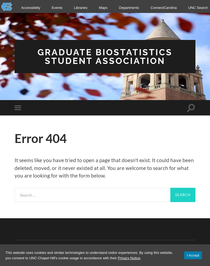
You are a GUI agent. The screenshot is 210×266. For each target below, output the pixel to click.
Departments (129, 8)
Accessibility (30, 8)
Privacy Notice (129, 258)
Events (57, 8)
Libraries (80, 8)
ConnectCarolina (164, 8)
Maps (103, 8)
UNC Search (198, 8)
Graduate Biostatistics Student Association (105, 56)
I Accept (193, 255)
